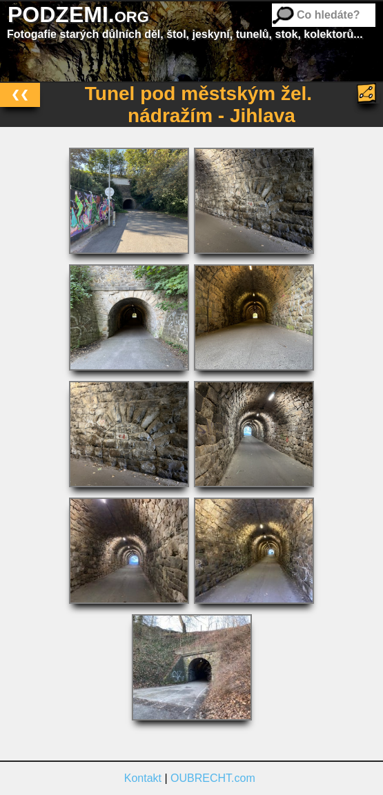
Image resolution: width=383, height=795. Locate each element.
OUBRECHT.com (212, 778)
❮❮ (20, 94)
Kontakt (142, 778)
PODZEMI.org (78, 14)
